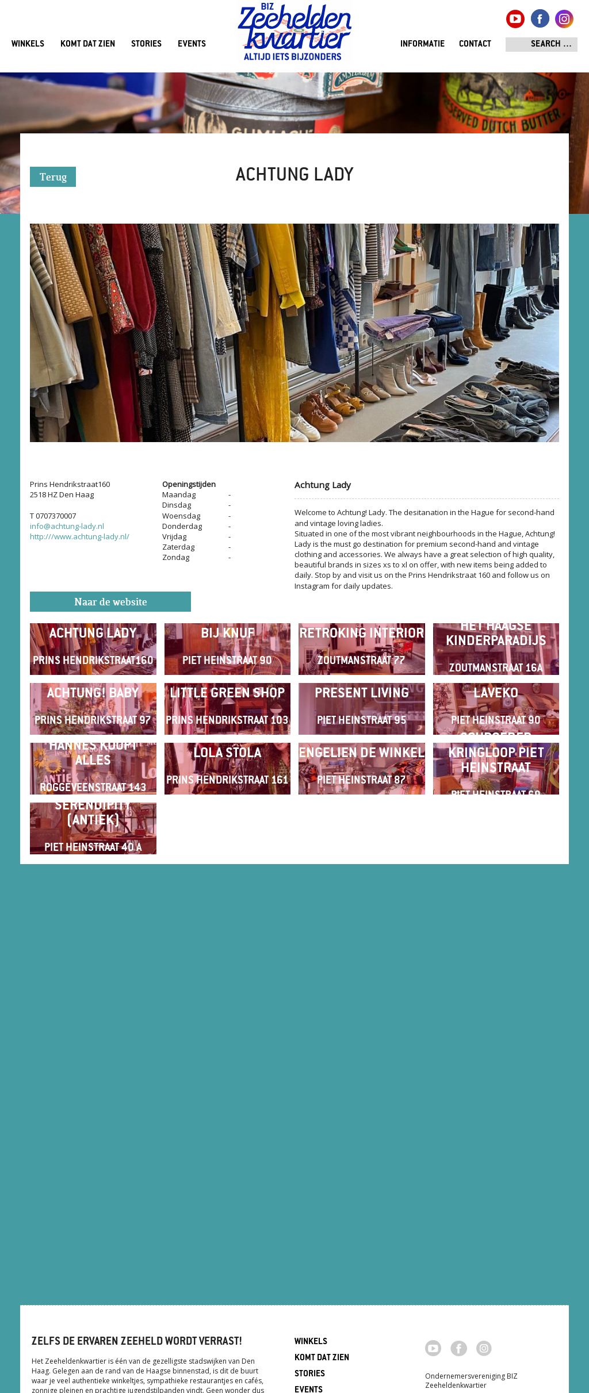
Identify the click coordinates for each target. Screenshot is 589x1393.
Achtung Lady (92, 679)
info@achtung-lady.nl (67, 526)
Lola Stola (227, 981)
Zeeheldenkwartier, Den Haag (294, 36)
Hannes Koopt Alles (93, 981)
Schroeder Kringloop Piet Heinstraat (496, 981)
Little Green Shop (227, 830)
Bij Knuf (227, 679)
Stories (146, 44)
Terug (53, 178)
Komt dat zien (87, 44)
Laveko (495, 830)
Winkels (28, 44)
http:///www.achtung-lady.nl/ (79, 536)
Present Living (362, 830)
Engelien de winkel (361, 981)
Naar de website (110, 603)
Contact (475, 44)
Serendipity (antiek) (93, 1132)
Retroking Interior (361, 679)
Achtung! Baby (93, 830)
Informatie (422, 44)
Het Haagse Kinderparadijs (496, 680)
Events (192, 44)
